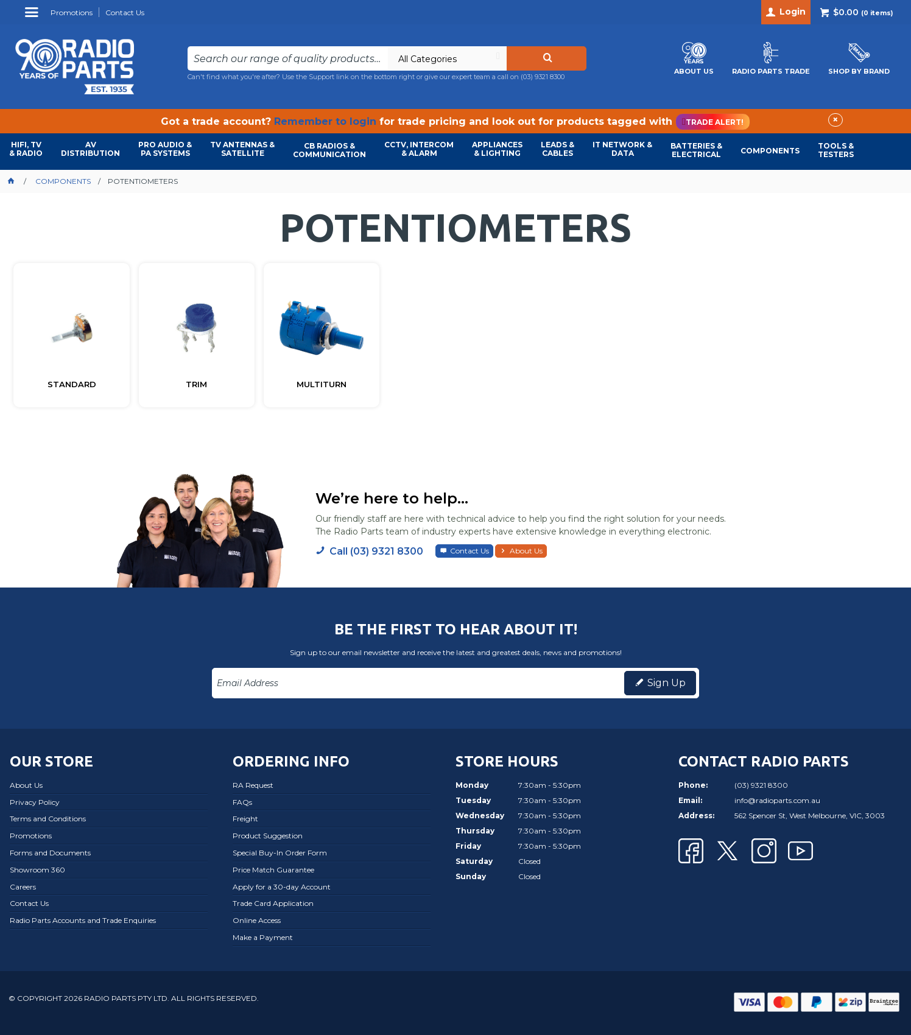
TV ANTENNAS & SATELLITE (242, 149)
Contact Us (469, 550)
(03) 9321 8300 (543, 76)
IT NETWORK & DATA (622, 149)
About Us (526, 550)
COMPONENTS (770, 150)
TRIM (196, 384)
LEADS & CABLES (557, 149)
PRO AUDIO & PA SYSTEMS (165, 149)
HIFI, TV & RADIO (26, 149)
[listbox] (447, 58)
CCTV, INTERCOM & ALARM (419, 149)
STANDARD (71, 384)
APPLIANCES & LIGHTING (497, 149)
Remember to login (325, 121)
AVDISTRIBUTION (90, 149)
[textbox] (287, 58)
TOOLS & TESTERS (836, 150)
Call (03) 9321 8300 (376, 551)
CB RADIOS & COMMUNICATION (329, 150)
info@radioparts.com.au (777, 800)
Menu (33, 16)
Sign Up (666, 683)
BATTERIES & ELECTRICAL (696, 150)
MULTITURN (321, 384)
